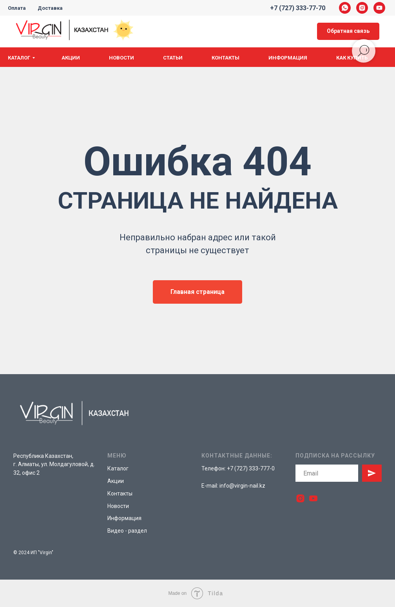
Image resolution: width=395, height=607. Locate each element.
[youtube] (379, 8)
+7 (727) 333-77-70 (297, 8)
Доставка (50, 8)
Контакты (225, 58)
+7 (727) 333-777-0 (251, 468)
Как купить (352, 58)
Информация (287, 58)
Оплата (17, 8)
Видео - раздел (127, 531)
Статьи (173, 58)
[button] (348, 31)
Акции (71, 58)
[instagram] (362, 8)
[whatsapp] (345, 8)
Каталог (19, 58)
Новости (121, 58)
